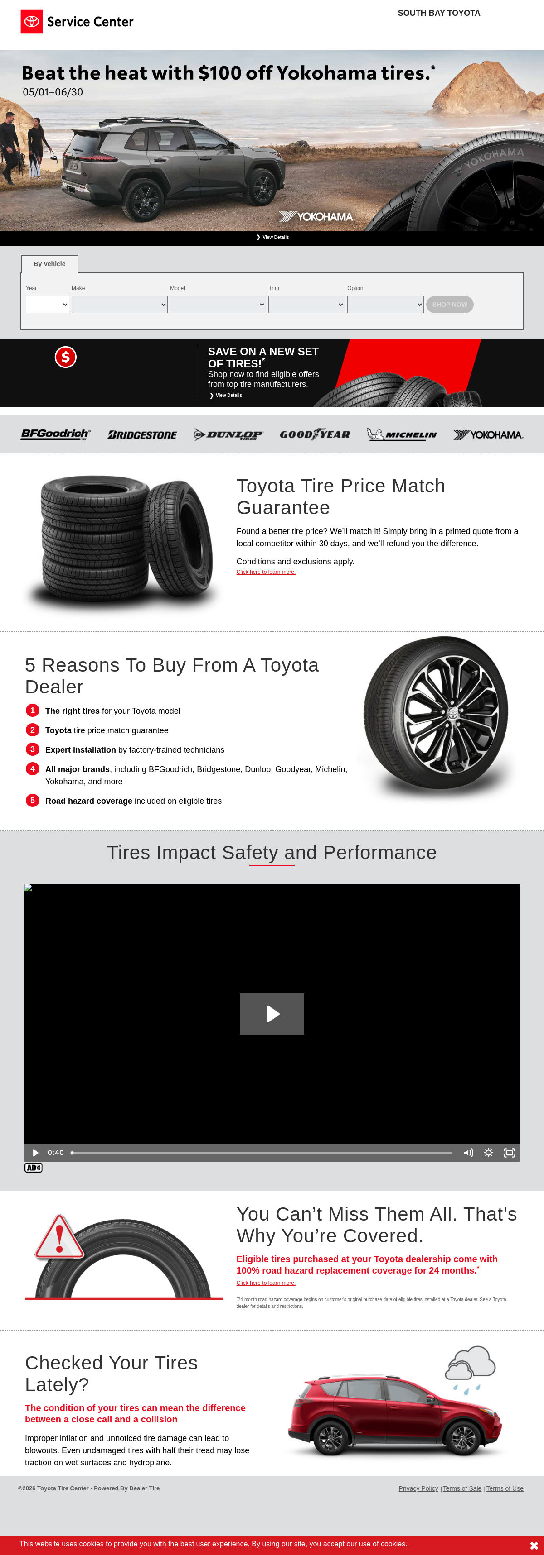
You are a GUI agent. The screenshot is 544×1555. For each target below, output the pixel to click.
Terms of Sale (462, 1488)
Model (177, 288)
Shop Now (450, 304)
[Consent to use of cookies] (534, 1545)
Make (78, 288)
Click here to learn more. (266, 572)
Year (31, 288)
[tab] (49, 264)
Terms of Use (505, 1488)
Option (355, 288)
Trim (273, 288)
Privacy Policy (418, 1488)
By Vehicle (50, 266)
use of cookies (382, 1544)
